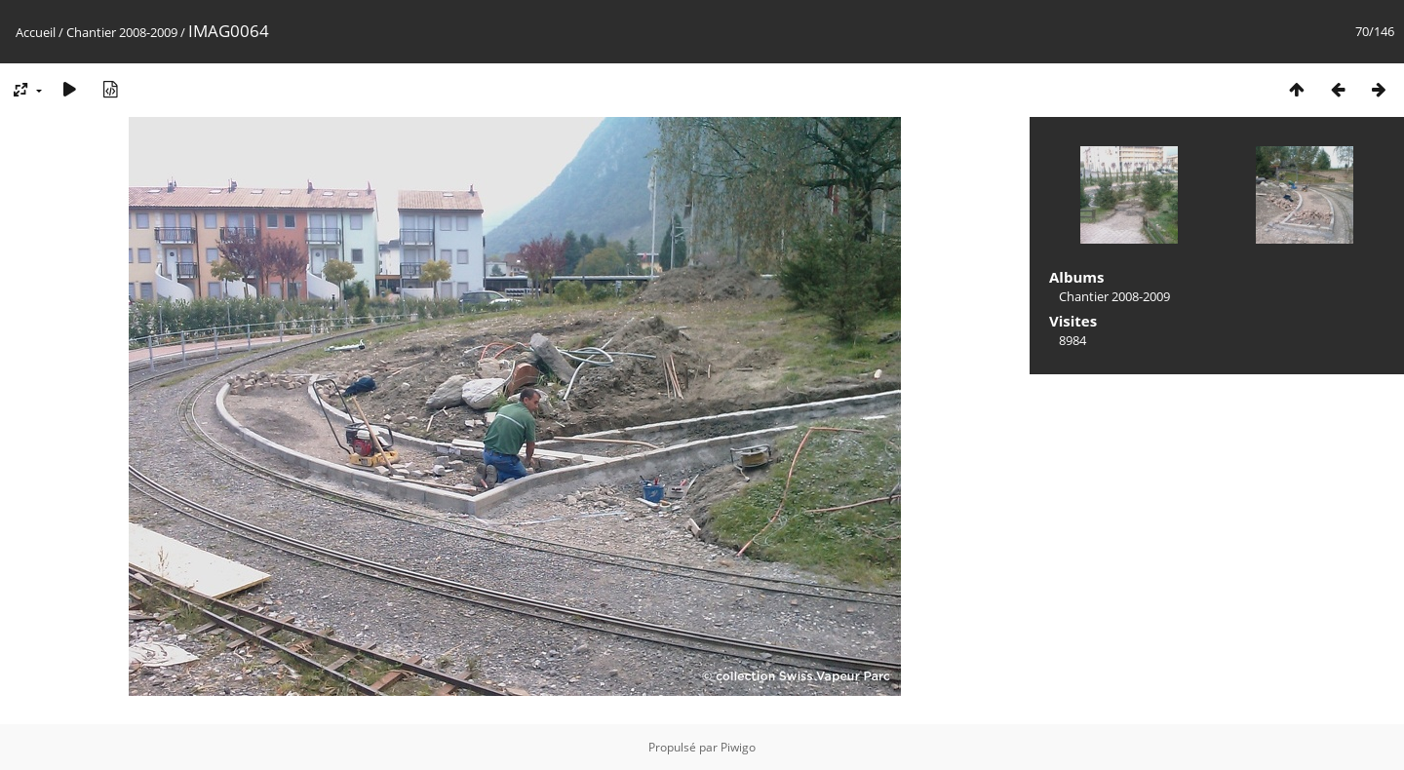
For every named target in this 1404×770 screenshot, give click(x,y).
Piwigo (738, 747)
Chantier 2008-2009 (121, 32)
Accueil (36, 32)
